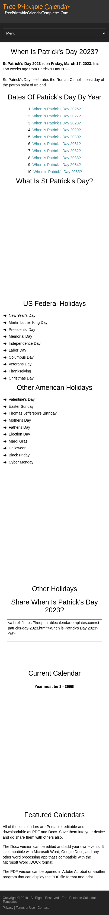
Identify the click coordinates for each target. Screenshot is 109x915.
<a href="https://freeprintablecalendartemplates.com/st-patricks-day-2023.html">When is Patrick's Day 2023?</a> (54, 630)
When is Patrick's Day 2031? (57, 144)
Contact (43, 908)
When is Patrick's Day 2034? (57, 164)
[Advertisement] (54, 245)
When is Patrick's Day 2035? (57, 172)
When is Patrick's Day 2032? (57, 151)
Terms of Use (25, 908)
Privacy (8, 908)
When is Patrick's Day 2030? (57, 137)
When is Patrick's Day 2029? (57, 130)
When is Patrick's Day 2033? (57, 158)
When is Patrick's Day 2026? (57, 109)
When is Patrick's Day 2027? (57, 116)
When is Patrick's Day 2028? (57, 123)
